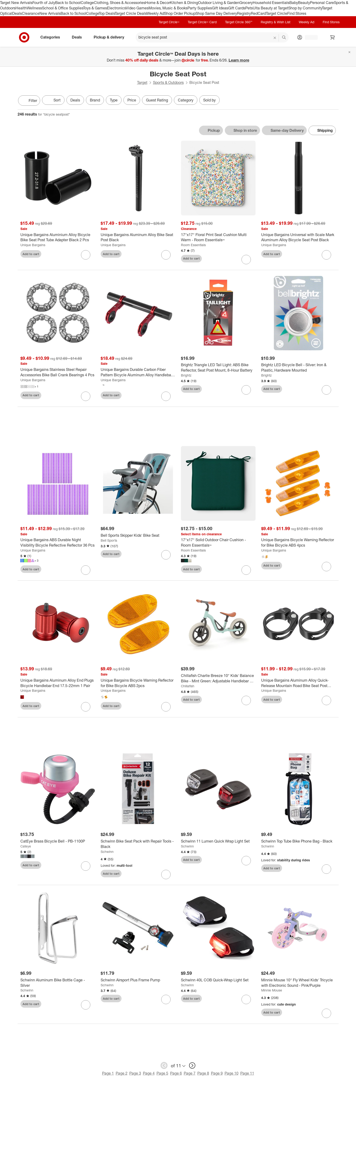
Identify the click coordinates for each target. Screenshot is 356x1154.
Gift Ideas (220, 8)
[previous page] (164, 1066)
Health (21, 8)
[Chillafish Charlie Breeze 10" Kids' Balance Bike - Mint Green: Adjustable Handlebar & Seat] (218, 678)
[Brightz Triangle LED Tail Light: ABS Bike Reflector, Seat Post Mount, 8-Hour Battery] (218, 367)
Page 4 (149, 1073)
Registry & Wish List (275, 22)
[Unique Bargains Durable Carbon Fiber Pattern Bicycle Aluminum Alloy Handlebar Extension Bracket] (138, 372)
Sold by (209, 100)
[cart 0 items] (332, 37)
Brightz (186, 375)
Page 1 (108, 1073)
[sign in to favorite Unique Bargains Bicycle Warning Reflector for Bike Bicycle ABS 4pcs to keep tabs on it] (326, 566)
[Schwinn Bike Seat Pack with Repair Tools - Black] (138, 844)
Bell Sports (109, 541)
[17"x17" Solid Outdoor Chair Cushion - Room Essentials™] (218, 543)
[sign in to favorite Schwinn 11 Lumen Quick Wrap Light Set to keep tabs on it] (246, 861)
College (87, 2)
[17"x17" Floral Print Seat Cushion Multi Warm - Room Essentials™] (218, 237)
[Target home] (24, 37)
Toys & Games (95, 8)
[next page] (192, 1066)
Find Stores (296, 13)
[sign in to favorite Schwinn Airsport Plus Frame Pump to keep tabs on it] (166, 1000)
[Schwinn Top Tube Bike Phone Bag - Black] (298, 841)
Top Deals (107, 13)
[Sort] (53, 100)
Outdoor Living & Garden (218, 2)
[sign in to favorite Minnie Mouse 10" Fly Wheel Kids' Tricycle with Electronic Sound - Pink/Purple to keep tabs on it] (326, 1013)
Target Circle (276, 13)
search (284, 37)
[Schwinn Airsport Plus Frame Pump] (138, 980)
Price (131, 100)
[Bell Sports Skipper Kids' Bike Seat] (138, 535)
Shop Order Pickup (179, 13)
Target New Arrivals (16, 2)
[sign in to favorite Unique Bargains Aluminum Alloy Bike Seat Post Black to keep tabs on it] (166, 255)
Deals (17, 13)
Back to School (68, 2)
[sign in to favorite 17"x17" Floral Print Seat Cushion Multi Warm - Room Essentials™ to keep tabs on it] (246, 259)
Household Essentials (271, 2)
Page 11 (247, 1073)
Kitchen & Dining (184, 2)
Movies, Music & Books (168, 8)
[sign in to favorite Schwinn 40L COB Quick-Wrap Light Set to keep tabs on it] (246, 1000)
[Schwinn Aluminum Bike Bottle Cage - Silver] (57, 983)
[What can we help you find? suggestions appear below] (212, 37)
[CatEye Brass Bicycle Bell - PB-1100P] (57, 841)
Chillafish (187, 686)
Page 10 (231, 1073)
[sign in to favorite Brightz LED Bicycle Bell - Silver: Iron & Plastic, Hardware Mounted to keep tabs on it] (326, 390)
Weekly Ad (155, 13)
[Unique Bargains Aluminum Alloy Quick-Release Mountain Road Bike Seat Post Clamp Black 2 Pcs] (298, 683)
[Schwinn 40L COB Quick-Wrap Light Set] (218, 980)
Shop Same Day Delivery (216, 13)
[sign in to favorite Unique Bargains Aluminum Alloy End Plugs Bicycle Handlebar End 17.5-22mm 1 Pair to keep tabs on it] (85, 707)
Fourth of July (43, 2)
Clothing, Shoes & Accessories (119, 2)
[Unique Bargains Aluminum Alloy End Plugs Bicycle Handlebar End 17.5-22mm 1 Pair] (57, 683)
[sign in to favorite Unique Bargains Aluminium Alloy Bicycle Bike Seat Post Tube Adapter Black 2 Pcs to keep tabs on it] (85, 255)
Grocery (246, 2)
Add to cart (31, 254)
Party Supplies (200, 8)
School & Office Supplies (62, 8)
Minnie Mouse (271, 991)
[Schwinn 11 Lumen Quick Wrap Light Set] (218, 841)
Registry (244, 13)
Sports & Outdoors (168, 82)
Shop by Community (305, 8)
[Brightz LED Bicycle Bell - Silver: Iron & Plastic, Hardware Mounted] (298, 367)
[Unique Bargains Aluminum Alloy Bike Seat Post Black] (138, 237)
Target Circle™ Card (202, 22)
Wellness (34, 8)
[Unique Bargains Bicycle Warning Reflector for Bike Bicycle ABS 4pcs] (298, 543)
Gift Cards (236, 8)
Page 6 (176, 1073)
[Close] (349, 52)
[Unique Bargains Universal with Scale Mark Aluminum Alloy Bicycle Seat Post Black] (298, 237)
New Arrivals (50, 13)
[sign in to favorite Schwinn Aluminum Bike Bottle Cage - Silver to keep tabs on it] (85, 1005)
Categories (52, 37)
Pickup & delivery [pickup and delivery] (111, 37)
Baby (293, 2)
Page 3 (135, 1073)
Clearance (30, 13)
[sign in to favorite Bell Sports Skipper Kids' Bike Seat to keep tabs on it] (166, 555)
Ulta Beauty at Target (270, 8)
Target (142, 82)
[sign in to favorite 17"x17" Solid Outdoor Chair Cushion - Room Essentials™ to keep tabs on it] (246, 570)
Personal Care (322, 2)
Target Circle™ (169, 22)
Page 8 (203, 1073)
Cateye (25, 846)
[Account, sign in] (309, 37)
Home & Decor (157, 2)
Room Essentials (193, 245)
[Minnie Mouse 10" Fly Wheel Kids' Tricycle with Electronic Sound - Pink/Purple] (298, 983)
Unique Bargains (32, 245)
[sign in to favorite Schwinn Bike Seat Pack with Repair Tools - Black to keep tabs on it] (166, 875)
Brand (95, 100)
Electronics (116, 8)
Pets (249, 8)
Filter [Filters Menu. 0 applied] (29, 100)
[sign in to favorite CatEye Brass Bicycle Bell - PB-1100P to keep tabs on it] (85, 866)
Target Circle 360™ (238, 22)
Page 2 (121, 1073)
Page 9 (217, 1073)
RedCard (258, 13)
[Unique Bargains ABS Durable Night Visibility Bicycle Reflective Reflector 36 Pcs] (57, 543)
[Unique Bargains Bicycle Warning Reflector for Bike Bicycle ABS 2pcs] (138, 683)
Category (185, 100)
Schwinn (107, 852)
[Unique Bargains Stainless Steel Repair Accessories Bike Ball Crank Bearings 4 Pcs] (57, 372)
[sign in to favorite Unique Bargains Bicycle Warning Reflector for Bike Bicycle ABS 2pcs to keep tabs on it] (166, 707)
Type (114, 100)
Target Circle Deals (130, 13)
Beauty (304, 2)
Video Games (137, 8)
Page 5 (162, 1073)
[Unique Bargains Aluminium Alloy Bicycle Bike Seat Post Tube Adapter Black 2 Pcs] (57, 237)
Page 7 (189, 1073)
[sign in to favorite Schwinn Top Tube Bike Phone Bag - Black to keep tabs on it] (326, 869)
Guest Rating (157, 100)
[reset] (275, 38)
